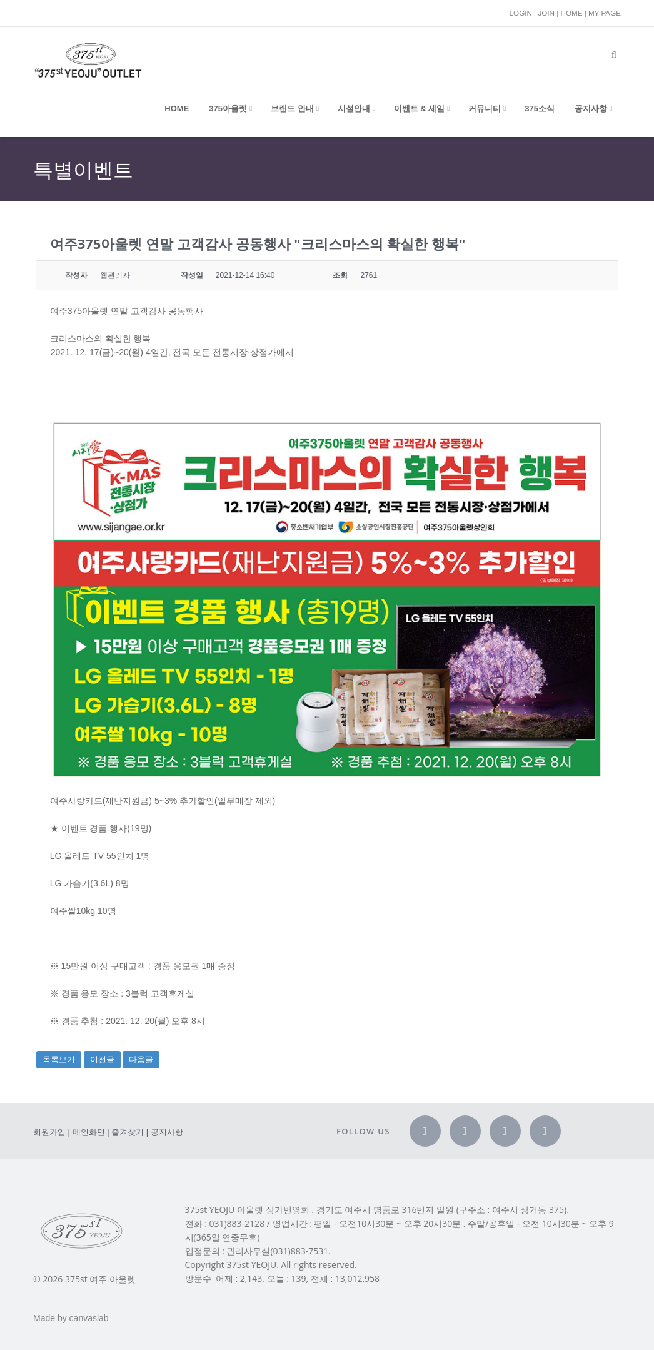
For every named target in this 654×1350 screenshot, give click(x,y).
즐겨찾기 (127, 1132)
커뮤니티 (484, 108)
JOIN (546, 13)
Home (176, 108)
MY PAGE (604, 13)
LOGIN (521, 13)
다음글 (141, 1059)
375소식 (540, 108)
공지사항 (591, 108)
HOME (571, 13)
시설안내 (354, 108)
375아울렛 (228, 108)
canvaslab (89, 1318)
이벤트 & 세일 (419, 108)
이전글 (102, 1059)
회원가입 (49, 1132)
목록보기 (59, 1059)
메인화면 (89, 1132)
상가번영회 (287, 1210)
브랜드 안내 (292, 108)
